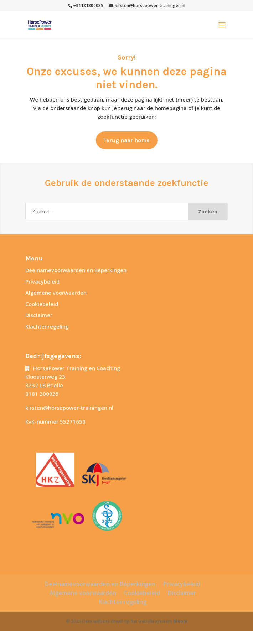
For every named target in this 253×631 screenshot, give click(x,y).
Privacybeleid (42, 281)
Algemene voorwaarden (56, 292)
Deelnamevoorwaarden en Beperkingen (76, 270)
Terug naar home (127, 140)
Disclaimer (38, 315)
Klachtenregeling (47, 326)
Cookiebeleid (41, 303)
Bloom (180, 621)
